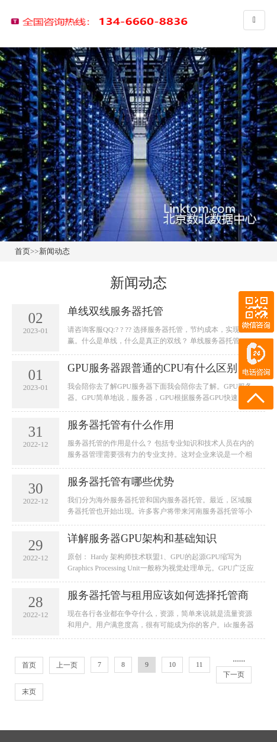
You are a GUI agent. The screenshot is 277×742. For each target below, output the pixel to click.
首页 (22, 251)
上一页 (67, 665)
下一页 (233, 674)
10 (172, 664)
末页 (29, 692)
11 (199, 664)
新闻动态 (54, 251)
